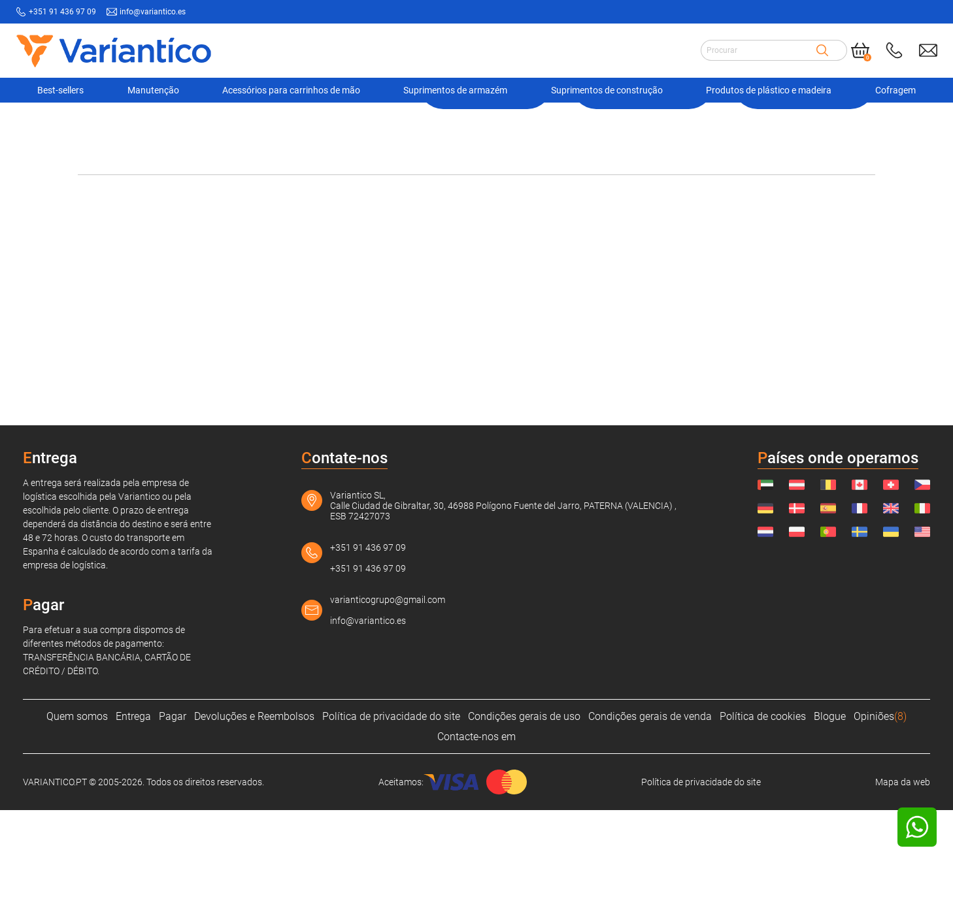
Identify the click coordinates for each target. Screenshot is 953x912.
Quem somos (77, 818)
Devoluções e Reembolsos (254, 818)
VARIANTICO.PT (110, 123)
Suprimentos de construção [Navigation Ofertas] (607, 89)
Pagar (172, 818)
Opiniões (880, 818)
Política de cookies (763, 818)
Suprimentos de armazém (210, 123)
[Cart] (860, 49)
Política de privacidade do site (391, 818)
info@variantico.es (368, 722)
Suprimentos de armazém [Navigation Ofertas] (455, 89)
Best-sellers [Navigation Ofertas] (60, 89)
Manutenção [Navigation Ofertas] (153, 89)
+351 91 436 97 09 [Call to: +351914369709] (62, 11)
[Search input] (758, 49)
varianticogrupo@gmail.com (387, 701)
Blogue (830, 818)
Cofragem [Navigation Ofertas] (895, 89)
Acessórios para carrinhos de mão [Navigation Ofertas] (291, 89)
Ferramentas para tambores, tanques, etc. (362, 123)
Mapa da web (902, 884)
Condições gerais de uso (524, 818)
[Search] (822, 49)
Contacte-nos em (476, 838)
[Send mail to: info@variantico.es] (928, 49)
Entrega (133, 818)
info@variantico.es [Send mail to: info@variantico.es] (153, 11)
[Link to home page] (114, 49)
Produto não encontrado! (514, 123)
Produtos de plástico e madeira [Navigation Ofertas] (768, 89)
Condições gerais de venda (650, 818)
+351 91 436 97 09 (368, 649)
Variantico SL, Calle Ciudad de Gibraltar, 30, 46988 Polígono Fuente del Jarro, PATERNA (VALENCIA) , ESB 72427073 (503, 607)
